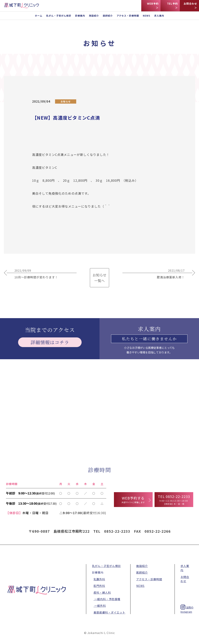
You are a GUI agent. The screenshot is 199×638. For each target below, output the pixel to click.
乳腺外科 (99, 579)
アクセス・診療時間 (128, 15)
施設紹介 (94, 15)
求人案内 (159, 15)
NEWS (146, 15)
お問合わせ (190, 3)
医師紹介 (108, 15)
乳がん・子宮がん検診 (58, 15)
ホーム (38, 15)
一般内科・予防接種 (107, 599)
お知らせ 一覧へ (99, 277)
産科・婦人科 (102, 592)
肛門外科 (99, 586)
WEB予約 (153, 3)
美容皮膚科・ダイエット (109, 612)
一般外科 (100, 606)
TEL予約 (172, 3)
